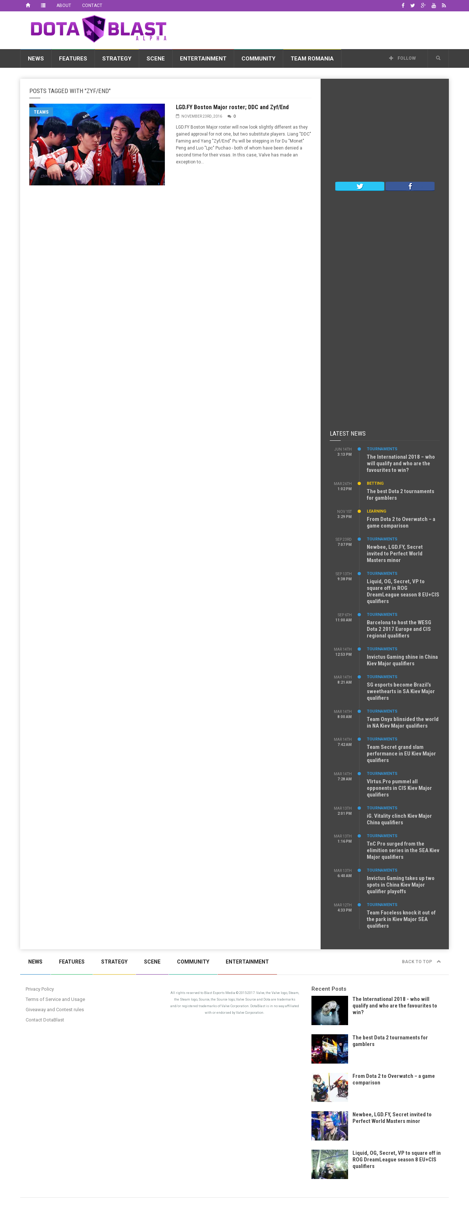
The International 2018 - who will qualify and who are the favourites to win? (394, 1006)
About (63, 5)
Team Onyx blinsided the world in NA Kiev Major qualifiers (403, 722)
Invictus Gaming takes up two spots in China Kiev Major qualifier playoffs (401, 885)
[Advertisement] (315, 28)
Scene (156, 58)
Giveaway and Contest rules (55, 1009)
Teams (41, 112)
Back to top (421, 961)
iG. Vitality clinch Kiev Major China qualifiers (399, 819)
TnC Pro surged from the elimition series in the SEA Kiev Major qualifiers (403, 850)
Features (73, 58)
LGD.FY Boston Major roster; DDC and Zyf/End (232, 107)
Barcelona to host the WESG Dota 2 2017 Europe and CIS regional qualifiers (399, 629)
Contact (92, 5)
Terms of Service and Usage (55, 999)
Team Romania (312, 58)
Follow (402, 58)
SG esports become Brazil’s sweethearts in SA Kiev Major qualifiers (401, 691)
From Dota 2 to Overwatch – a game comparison (401, 522)
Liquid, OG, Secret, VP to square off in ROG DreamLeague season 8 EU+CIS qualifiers (403, 591)
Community (258, 58)
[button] (438, 58)
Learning (376, 511)
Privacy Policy (40, 989)
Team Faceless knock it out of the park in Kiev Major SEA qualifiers (401, 919)
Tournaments (382, 449)
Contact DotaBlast (45, 1020)
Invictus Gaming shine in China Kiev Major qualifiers (402, 660)
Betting (375, 483)
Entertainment (203, 58)
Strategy (117, 58)
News (36, 58)
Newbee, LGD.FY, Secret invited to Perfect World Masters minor (395, 553)
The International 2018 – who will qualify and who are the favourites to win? (401, 463)
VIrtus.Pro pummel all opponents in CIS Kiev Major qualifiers (399, 788)
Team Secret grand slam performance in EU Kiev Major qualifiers (401, 754)
